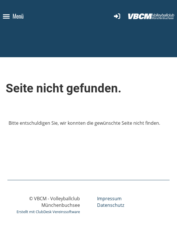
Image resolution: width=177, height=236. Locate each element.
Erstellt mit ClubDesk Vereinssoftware (48, 211)
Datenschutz (110, 205)
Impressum (109, 198)
